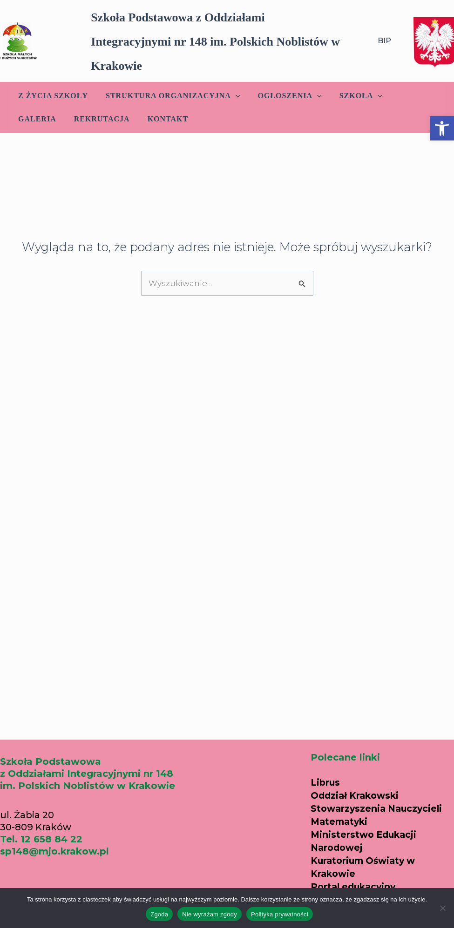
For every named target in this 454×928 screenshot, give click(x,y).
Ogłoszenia (282, 95)
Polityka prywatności (279, 914)
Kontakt (108, 119)
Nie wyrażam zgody (209, 914)
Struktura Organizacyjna (169, 95)
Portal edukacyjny (355, 873)
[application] (231, 95)
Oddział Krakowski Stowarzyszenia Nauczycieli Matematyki (379, 795)
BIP (384, 40)
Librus (326, 768)
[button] (442, 128)
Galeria (406, 96)
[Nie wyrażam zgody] (442, 908)
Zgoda (159, 914)
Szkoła (351, 95)
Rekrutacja (45, 119)
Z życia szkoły (52, 96)
